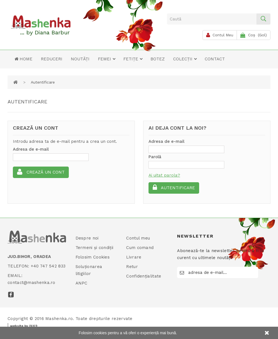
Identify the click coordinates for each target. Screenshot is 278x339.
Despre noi (87, 238)
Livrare (133, 257)
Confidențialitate (143, 276)
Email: (15, 275)
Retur (132, 266)
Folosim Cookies (93, 257)
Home (23, 58)
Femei (107, 58)
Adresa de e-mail (31, 149)
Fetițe (133, 58)
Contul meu (138, 238)
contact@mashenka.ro (31, 282)
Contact (215, 58)
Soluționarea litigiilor (89, 270)
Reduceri (51, 58)
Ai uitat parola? (164, 175)
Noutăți (80, 58)
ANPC (82, 283)
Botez (157, 58)
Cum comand (140, 247)
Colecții (185, 58)
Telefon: (18, 266)
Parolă (155, 156)
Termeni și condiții (95, 247)
